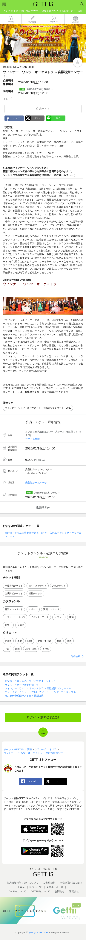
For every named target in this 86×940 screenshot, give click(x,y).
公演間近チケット (14, 593)
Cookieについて (17, 891)
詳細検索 (75, 656)
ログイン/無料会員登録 (43, 717)
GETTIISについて (40, 891)
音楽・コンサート (14, 609)
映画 (71, 617)
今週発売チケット (14, 585)
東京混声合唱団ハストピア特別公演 (24, 695)
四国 (17, 648)
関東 (29, 641)
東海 (59, 641)
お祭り (8, 625)
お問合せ (59, 891)
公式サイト (43, 108)
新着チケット (35, 593)
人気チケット (59, 585)
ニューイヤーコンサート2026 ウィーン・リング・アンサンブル (40, 692)
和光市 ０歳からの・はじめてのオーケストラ (30, 681)
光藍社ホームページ (36, 482)
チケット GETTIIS (38, 932)
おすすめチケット (38, 585)
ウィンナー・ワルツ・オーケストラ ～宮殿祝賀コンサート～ (38, 688)
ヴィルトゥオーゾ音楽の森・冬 (22, 684)
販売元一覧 (36, 887)
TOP (43, 734)
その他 (20, 625)
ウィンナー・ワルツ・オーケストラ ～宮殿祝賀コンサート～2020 (38, 408)
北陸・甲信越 (44, 641)
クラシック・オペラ (15, 617)
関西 (69, 641)
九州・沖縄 (30, 648)
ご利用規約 (49, 882)
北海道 (8, 641)
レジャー (58, 617)
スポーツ (33, 609)
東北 (19, 641)
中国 (7, 648)
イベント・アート (40, 617)
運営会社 (74, 891)
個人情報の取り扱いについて (22, 882)
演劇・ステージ (51, 609)
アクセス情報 (32, 439)
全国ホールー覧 (54, 887)
